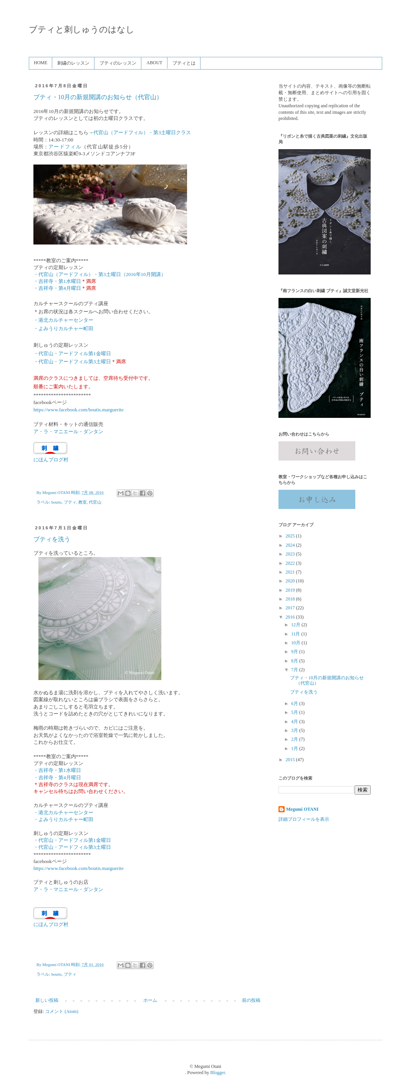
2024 (291, 545)
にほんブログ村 (50, 459)
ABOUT (154, 62)
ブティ (70, 502)
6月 (295, 703)
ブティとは (184, 63)
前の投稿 (251, 1000)
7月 (295, 669)
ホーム (150, 1000)
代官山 (95, 502)
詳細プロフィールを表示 (303, 819)
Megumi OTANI (302, 809)
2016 (291, 617)
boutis (56, 502)
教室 (82, 502)
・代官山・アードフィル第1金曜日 (72, 840)
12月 (296, 624)
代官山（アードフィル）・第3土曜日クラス (142, 132)
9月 (295, 651)
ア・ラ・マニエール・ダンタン (68, 889)
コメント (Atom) (61, 1011)
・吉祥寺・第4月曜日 (57, 288)
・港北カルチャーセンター (63, 812)
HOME (40, 62)
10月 (296, 642)
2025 (291, 536)
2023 (291, 554)
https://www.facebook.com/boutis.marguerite (78, 409)
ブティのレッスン (117, 63)
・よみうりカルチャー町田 (63, 819)
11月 (296, 634)
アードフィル (64, 147)
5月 (295, 712)
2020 (291, 581)
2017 (291, 607)
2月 (295, 739)
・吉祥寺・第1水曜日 (57, 281)
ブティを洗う (51, 539)
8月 (295, 661)
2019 (291, 590)
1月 (295, 748)
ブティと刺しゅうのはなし (81, 29)
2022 (291, 563)
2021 (291, 572)
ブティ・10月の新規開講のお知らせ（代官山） (97, 97)
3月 (295, 730)
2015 (291, 759)
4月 (295, 721)
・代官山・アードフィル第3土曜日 (72, 361)
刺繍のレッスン (73, 63)
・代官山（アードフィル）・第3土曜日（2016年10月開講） (99, 274)
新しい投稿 (46, 1000)
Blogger (217, 1072)
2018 (291, 599)
